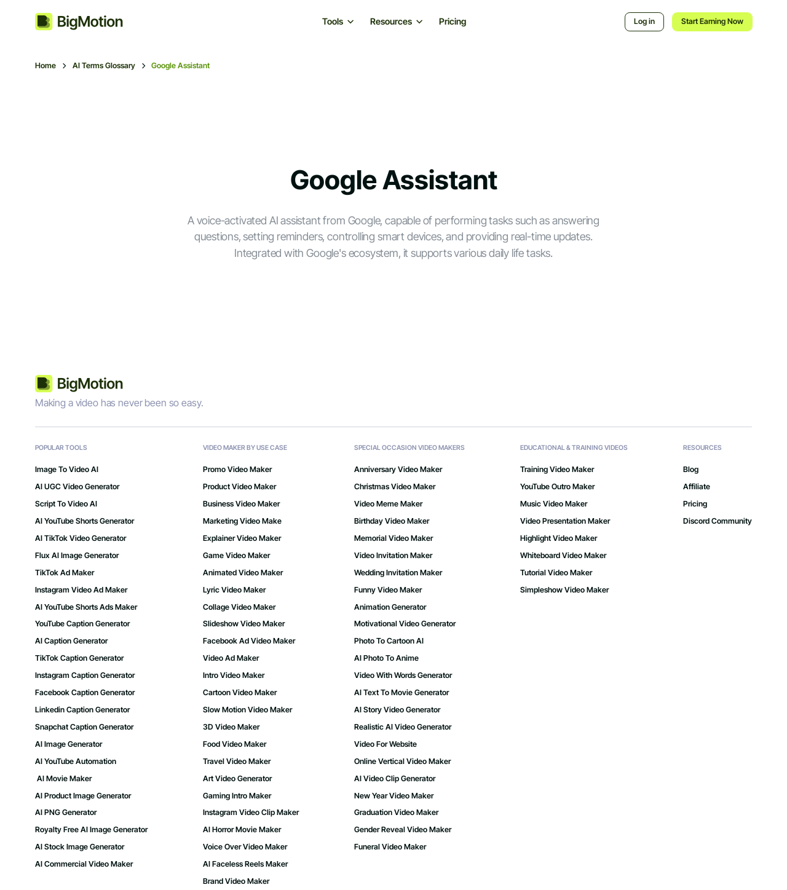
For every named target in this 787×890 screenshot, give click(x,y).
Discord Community (717, 521)
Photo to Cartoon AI (389, 641)
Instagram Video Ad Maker (81, 590)
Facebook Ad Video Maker (249, 641)
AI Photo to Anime (386, 658)
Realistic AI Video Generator (402, 727)
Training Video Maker (557, 469)
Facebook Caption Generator (85, 692)
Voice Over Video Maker (245, 847)
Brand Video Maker (236, 881)
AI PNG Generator (66, 812)
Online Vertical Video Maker (402, 761)
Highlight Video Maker (558, 538)
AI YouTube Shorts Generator (84, 521)
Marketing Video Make (242, 521)
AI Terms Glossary (104, 65)
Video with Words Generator (403, 675)
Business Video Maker (241, 504)
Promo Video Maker (237, 469)
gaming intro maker (237, 796)
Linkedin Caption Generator (82, 710)
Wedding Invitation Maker (398, 573)
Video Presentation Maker (565, 521)
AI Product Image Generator (83, 796)
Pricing (452, 21)
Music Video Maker (553, 504)
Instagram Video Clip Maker (251, 812)
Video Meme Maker (388, 504)
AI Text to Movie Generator (401, 692)
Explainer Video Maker (242, 538)
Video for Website (385, 744)
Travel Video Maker (237, 761)
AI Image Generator (68, 744)
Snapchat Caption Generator (84, 727)
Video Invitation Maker (393, 555)
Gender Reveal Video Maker (402, 829)
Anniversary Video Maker (398, 469)
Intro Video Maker (233, 675)
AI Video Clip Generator (394, 778)
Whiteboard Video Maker (563, 555)
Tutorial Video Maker (556, 573)
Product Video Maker (239, 486)
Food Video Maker (234, 744)
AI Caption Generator (71, 641)
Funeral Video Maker (390, 847)
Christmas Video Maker (394, 486)
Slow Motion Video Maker (247, 710)
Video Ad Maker (231, 658)
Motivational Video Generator (405, 624)
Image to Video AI (66, 469)
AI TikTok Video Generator (80, 538)
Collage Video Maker (239, 607)
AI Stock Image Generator (79, 847)
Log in (644, 21)
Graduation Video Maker (396, 812)
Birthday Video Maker (391, 521)
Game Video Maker (236, 555)
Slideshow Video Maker (244, 624)
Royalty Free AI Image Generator (91, 829)
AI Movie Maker (63, 778)
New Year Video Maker (393, 796)
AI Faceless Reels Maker (245, 864)
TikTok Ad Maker (64, 573)
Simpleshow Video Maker (564, 590)
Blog (690, 469)
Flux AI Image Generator (77, 555)
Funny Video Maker (388, 590)
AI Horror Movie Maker (242, 829)
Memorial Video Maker (393, 538)
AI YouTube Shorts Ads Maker (86, 607)
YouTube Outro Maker (557, 486)
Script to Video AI (66, 504)
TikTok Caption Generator (79, 658)
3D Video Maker (231, 727)
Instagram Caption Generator (85, 675)
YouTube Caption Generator (82, 624)
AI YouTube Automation (75, 761)
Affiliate (696, 486)
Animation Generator (390, 607)
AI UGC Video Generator (77, 486)
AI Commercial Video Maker (84, 864)
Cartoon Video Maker (240, 692)
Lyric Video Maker (234, 590)
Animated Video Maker (243, 573)
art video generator (237, 778)
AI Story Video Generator (397, 710)
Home (45, 65)
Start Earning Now (712, 21)
